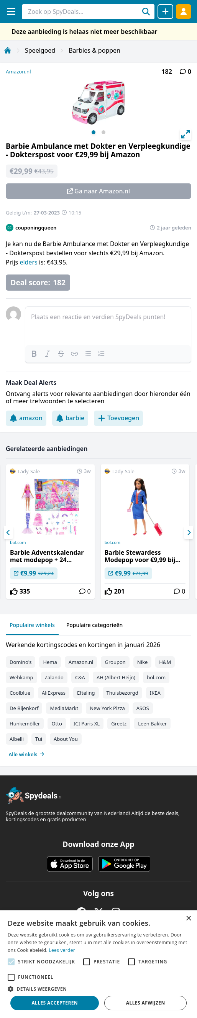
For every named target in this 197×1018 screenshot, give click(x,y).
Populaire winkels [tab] (32, 625)
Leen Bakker (152, 723)
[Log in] (183, 11)
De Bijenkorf (24, 708)
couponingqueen (35, 228)
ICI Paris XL (87, 723)
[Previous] (8, 532)
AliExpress (54, 692)
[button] (98, 989)
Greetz (118, 723)
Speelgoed (40, 50)
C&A (80, 677)
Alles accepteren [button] (54, 1003)
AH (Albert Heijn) (116, 677)
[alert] (98, 964)
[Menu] (11, 11)
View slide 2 (103, 132)
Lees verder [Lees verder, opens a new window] (62, 950)
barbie (70, 418)
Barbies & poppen (94, 50)
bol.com (18, 542)
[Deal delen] (165, 11)
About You (66, 738)
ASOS (142, 708)
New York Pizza (107, 708)
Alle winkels (26, 754)
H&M (165, 662)
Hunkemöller (25, 723)
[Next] (188, 532)
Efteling (86, 692)
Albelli (17, 738)
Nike (142, 662)
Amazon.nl (18, 71)
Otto (56, 723)
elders (29, 262)
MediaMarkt (64, 708)
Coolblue (20, 692)
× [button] (188, 919)
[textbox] (108, 326)
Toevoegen (118, 418)
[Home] (7, 50)
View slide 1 (93, 132)
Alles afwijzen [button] (145, 1003)
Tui (38, 738)
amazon (26, 418)
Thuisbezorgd (122, 692)
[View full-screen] (185, 134)
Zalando (54, 677)
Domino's (20, 662)
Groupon (115, 662)
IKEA (155, 692)
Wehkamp (21, 677)
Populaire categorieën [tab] (94, 625)
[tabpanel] (98, 697)
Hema (50, 662)
